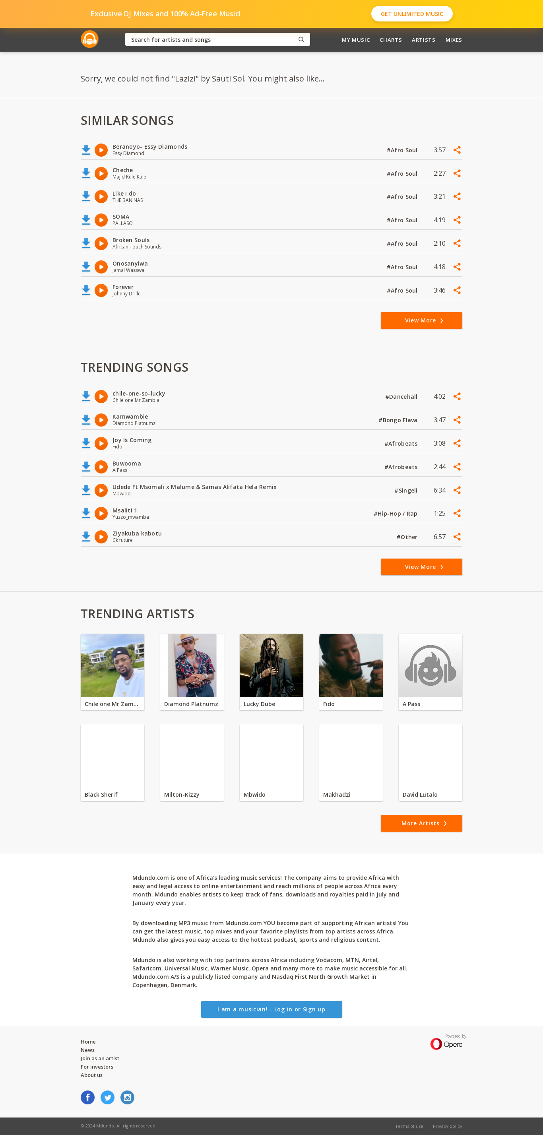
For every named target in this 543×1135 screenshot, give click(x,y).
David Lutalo (420, 794)
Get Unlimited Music (412, 13)
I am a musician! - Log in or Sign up (271, 1009)
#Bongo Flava (398, 420)
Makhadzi (337, 794)
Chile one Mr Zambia (112, 704)
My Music (356, 39)
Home (88, 1041)
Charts (391, 39)
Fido (329, 704)
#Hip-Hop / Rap (396, 513)
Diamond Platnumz (191, 704)
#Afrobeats (401, 443)
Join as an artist (100, 1058)
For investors (97, 1066)
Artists (424, 39)
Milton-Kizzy (182, 794)
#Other (408, 537)
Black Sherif (101, 794)
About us (92, 1075)
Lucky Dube (259, 704)
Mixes (454, 39)
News (88, 1050)
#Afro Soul (403, 150)
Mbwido (255, 794)
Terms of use (409, 1126)
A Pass (411, 704)
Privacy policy (447, 1126)
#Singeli (406, 490)
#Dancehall (402, 396)
